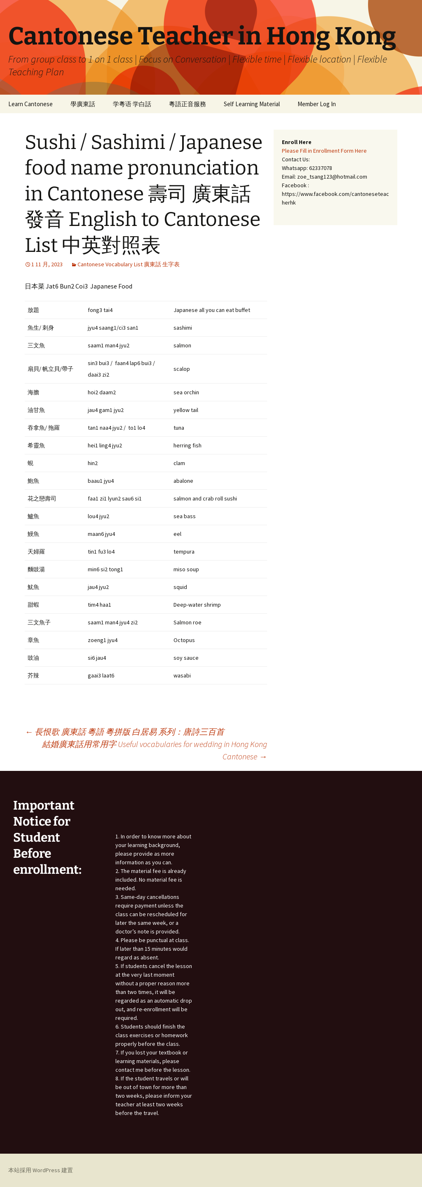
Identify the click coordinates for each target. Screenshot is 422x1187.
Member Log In (317, 104)
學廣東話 (82, 104)
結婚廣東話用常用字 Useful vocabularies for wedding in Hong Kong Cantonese (154, 750)
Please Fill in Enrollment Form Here (324, 150)
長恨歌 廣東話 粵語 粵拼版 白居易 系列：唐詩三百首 (124, 731)
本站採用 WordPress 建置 (40, 1170)
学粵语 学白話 (132, 104)
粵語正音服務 (187, 104)
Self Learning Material (252, 104)
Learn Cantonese (30, 104)
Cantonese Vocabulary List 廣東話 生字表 (128, 264)
